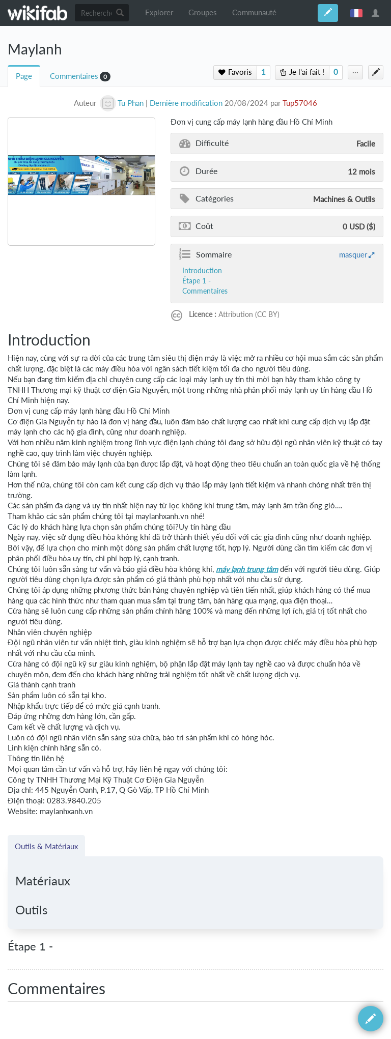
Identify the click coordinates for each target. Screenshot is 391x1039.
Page (24, 76)
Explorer (159, 12)
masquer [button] (353, 254)
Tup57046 (300, 103)
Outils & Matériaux (46, 846)
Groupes (202, 12)
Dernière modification (186, 103)
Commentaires (74, 76)
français (356, 12)
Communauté (254, 12)
